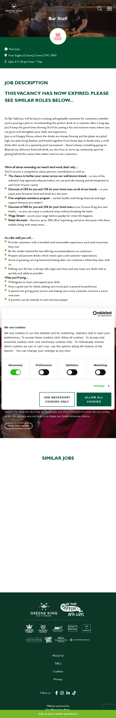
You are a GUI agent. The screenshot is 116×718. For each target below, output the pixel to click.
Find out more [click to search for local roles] (18, 425)
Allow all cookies (94, 399)
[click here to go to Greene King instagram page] (62, 692)
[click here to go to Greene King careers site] (58, 622)
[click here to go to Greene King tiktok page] (74, 692)
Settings (99, 385)
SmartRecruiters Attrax (58, 710)
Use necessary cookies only (57, 399)
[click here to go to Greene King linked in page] (68, 692)
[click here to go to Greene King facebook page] (56, 692)
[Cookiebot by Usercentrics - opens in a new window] (95, 314)
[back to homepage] (13, 8)
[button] (100, 8)
